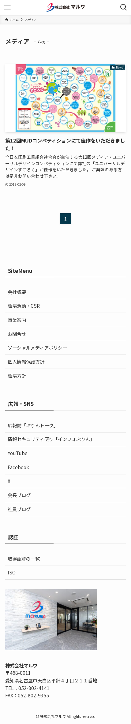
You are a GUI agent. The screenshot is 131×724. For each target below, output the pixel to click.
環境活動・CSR (24, 305)
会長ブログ (19, 495)
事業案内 (17, 319)
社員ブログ (19, 509)
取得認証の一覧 (24, 558)
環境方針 (17, 375)
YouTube (18, 453)
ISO (12, 572)
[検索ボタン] (123, 7)
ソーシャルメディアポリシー (37, 347)
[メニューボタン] (7, 7)
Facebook (18, 467)
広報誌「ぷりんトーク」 (33, 425)
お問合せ (17, 333)
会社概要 (17, 291)
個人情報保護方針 (26, 361)
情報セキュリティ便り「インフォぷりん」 (51, 439)
